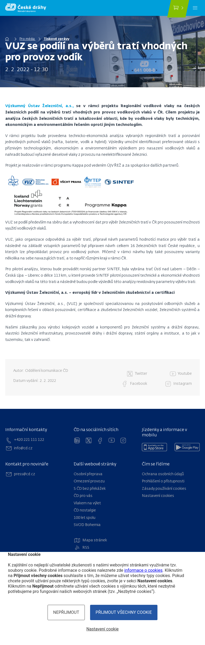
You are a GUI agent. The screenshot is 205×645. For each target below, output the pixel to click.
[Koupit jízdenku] (178, 8)
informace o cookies (143, 570)
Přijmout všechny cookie (124, 612)
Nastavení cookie (102, 629)
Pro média (27, 39)
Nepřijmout (66, 612)
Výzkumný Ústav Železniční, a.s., (39, 106)
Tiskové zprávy (56, 39)
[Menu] (195, 8)
